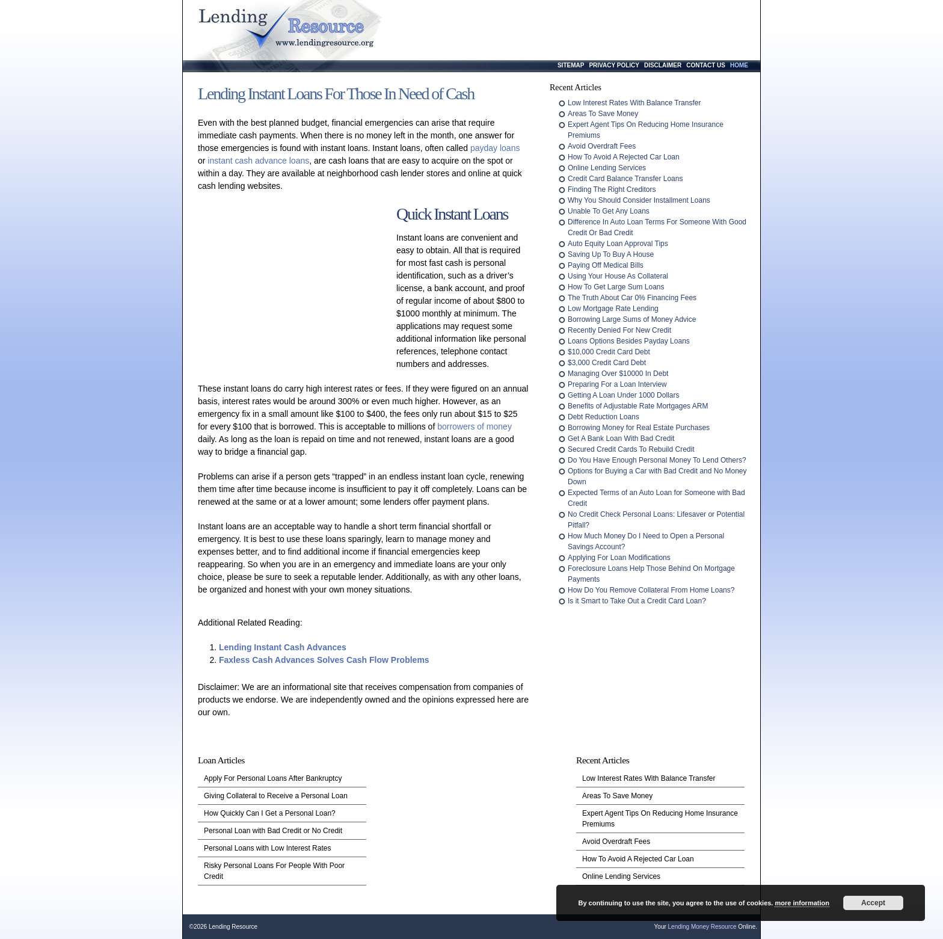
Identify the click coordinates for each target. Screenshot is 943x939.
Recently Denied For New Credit (619, 330)
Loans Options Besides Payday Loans (629, 341)
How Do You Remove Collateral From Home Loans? (651, 590)
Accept (873, 903)
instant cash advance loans (258, 160)
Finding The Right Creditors (612, 189)
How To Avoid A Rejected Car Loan (624, 157)
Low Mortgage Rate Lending (613, 308)
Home (739, 65)
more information (802, 903)
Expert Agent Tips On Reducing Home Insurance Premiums (660, 818)
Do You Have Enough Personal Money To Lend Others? (657, 460)
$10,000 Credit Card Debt (609, 352)
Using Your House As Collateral (618, 276)
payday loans (495, 148)
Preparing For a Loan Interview (617, 384)
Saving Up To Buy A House (611, 254)
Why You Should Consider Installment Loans (639, 200)
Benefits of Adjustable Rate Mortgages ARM (638, 406)
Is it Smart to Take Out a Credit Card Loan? (637, 601)
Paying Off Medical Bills (606, 265)
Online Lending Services (607, 168)
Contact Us (705, 65)
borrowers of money (474, 426)
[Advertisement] (294, 292)
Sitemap (571, 65)
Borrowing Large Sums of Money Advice (632, 319)
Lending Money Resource (702, 926)
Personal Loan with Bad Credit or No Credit (273, 831)
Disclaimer (662, 65)
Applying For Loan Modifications (619, 557)
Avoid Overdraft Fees (602, 146)
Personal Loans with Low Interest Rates (267, 848)
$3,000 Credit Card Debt (607, 363)
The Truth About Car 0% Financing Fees (632, 298)
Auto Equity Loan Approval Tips (618, 243)
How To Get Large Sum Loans (616, 287)
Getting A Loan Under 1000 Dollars (623, 395)
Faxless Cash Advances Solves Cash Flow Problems (324, 660)
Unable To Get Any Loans (609, 211)
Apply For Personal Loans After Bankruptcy (273, 778)
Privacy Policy (614, 65)
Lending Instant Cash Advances (282, 647)
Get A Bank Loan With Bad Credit (621, 438)
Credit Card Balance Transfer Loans (625, 178)
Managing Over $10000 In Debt (618, 373)
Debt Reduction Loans (603, 417)
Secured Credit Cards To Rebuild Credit (631, 449)
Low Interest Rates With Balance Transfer (634, 103)
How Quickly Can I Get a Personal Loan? (270, 813)
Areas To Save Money (603, 113)
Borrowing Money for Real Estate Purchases (639, 427)
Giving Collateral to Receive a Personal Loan (276, 796)
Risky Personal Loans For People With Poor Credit (274, 871)
